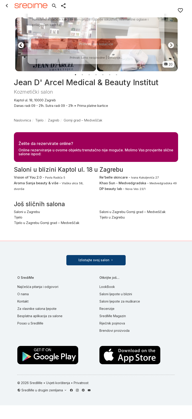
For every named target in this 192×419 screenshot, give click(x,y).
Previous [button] (20, 44)
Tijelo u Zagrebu (112, 217)
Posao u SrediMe (30, 323)
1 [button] (75, 74)
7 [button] (116, 74)
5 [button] (103, 74)
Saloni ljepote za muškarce (119, 301)
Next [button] (170, 44)
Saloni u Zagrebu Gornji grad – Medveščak (132, 212)
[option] (55, 44)
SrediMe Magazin (112, 316)
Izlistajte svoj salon (96, 260)
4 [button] (96, 74)
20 (168, 64)
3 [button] (89, 74)
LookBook (107, 287)
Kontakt (23, 301)
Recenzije (106, 309)
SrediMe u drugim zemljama (42, 390)
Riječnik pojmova (112, 323)
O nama (23, 294)
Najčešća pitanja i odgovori (37, 287)
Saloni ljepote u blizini (115, 294)
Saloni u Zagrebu (27, 212)
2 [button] (82, 74)
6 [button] (109, 74)
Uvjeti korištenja (58, 383)
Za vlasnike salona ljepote (37, 309)
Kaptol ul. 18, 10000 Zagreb (96, 103)
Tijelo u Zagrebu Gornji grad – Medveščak (46, 223)
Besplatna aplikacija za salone (39, 316)
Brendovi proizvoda (114, 330)
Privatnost (81, 383)
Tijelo (18, 217)
